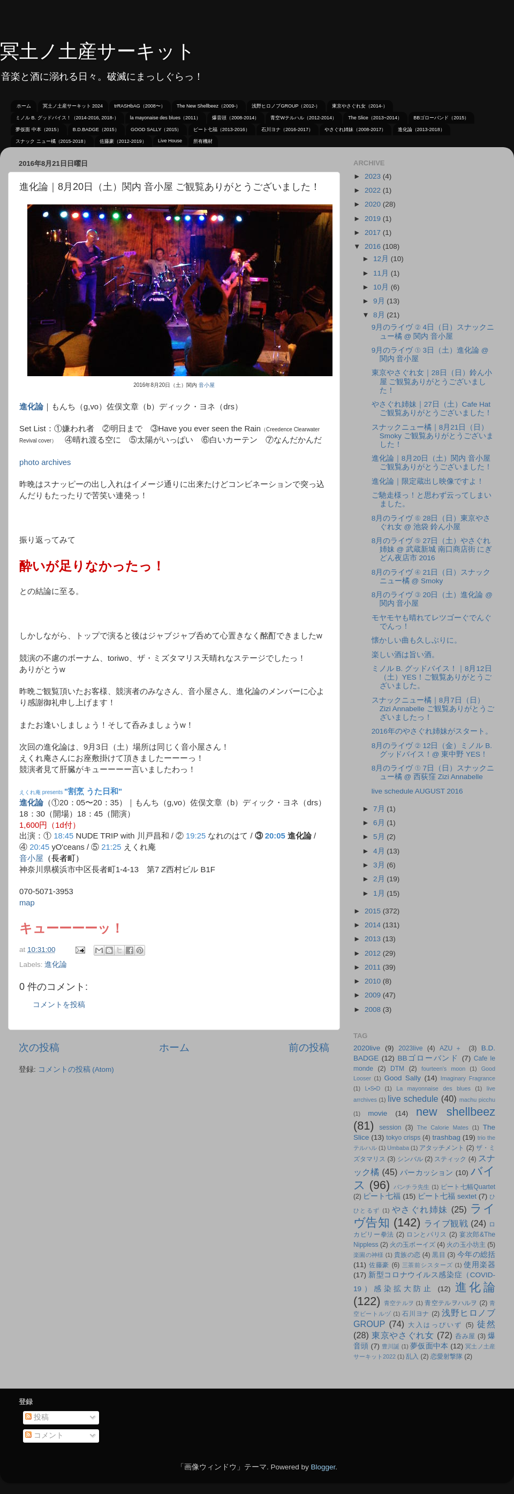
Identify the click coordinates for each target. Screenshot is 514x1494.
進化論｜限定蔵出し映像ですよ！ (428, 481)
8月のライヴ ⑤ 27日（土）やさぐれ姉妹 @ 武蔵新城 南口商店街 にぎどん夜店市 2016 (432, 549)
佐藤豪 (379, 1265)
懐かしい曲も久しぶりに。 (417, 640)
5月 (380, 837)
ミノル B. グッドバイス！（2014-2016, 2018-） (67, 117)
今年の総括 (476, 1255)
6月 (380, 823)
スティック (450, 1159)
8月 (380, 315)
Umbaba (398, 1148)
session (390, 1127)
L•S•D (373, 1088)
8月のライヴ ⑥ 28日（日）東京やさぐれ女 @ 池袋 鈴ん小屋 (431, 522)
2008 (374, 1009)
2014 (374, 925)
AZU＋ (452, 1048)
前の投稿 (309, 1047)
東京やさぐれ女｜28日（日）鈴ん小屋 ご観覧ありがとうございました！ (432, 381)
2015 (374, 911)
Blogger (323, 1467)
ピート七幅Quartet (468, 1187)
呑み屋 (465, 1336)
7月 (380, 809)
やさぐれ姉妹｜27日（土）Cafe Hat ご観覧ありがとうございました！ (432, 408)
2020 (374, 204)
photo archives (45, 462)
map (27, 902)
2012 (374, 953)
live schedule (413, 1098)
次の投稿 (39, 1047)
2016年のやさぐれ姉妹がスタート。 (432, 731)
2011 (374, 967)
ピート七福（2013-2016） (221, 129)
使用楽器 (479, 1265)
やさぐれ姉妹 (420, 1209)
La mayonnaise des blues (433, 1088)
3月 (380, 865)
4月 (380, 851)
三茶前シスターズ (427, 1265)
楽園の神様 (368, 1255)
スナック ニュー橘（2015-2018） (52, 141)
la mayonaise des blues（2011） (165, 117)
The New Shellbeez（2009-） (208, 106)
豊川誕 (391, 1346)
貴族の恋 (407, 1255)
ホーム (24, 106)
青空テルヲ (399, 1303)
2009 (374, 995)
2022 (374, 190)
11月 (382, 273)
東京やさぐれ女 (403, 1335)
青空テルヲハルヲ (451, 1303)
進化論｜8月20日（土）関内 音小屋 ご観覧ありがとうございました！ (432, 462)
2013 (374, 939)
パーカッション (426, 1173)
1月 (380, 893)
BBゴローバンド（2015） (441, 117)
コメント (44, 1435)
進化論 (31, 406)
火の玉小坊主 (466, 1244)
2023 (374, 176)
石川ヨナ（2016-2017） (287, 129)
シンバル (410, 1159)
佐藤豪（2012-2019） (123, 141)
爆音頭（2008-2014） (235, 117)
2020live (366, 1048)
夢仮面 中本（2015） (39, 129)
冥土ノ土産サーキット (97, 51)
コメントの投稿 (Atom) (76, 1069)
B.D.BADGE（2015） (96, 129)
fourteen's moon (443, 1068)
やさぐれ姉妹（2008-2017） (355, 129)
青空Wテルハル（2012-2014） (303, 117)
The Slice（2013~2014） (375, 117)
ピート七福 (381, 1196)
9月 (380, 301)
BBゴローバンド (428, 1058)
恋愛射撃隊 (446, 1356)
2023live (410, 1048)
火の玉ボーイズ (412, 1244)
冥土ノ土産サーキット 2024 (73, 106)
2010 (374, 981)
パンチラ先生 (412, 1187)
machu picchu (477, 1099)
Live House (170, 140)
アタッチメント (441, 1148)
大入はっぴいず (435, 1325)
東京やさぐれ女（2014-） (360, 106)
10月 (382, 287)
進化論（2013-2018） (421, 129)
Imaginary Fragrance (468, 1078)
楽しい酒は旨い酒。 (405, 655)
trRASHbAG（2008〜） (139, 106)
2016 (374, 246)
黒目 (438, 1255)
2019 (374, 219)
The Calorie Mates (442, 1127)
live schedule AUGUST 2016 (417, 791)
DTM (397, 1068)
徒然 (486, 1324)
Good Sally (402, 1078)
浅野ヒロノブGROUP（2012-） (286, 106)
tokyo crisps (403, 1137)
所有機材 (203, 141)
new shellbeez (455, 1111)
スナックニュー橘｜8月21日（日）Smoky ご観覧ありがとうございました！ (433, 435)
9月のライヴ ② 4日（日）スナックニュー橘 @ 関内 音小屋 (433, 331)
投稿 (37, 1417)
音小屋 (207, 385)
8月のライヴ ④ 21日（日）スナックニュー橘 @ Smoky (431, 576)
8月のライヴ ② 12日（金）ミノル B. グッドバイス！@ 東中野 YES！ (432, 750)
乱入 (412, 1356)
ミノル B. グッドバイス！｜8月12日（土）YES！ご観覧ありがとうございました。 (432, 677)
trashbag (446, 1137)
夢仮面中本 (429, 1346)
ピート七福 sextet (447, 1196)
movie (377, 1113)
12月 (382, 259)
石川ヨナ (415, 1313)
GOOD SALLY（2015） (156, 129)
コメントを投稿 (59, 1005)
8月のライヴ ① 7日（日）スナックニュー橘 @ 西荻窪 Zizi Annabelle (433, 772)
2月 (380, 879)
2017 (374, 232)
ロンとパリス (426, 1234)
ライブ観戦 (446, 1223)
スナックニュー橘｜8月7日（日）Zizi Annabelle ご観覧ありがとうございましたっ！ (433, 708)
